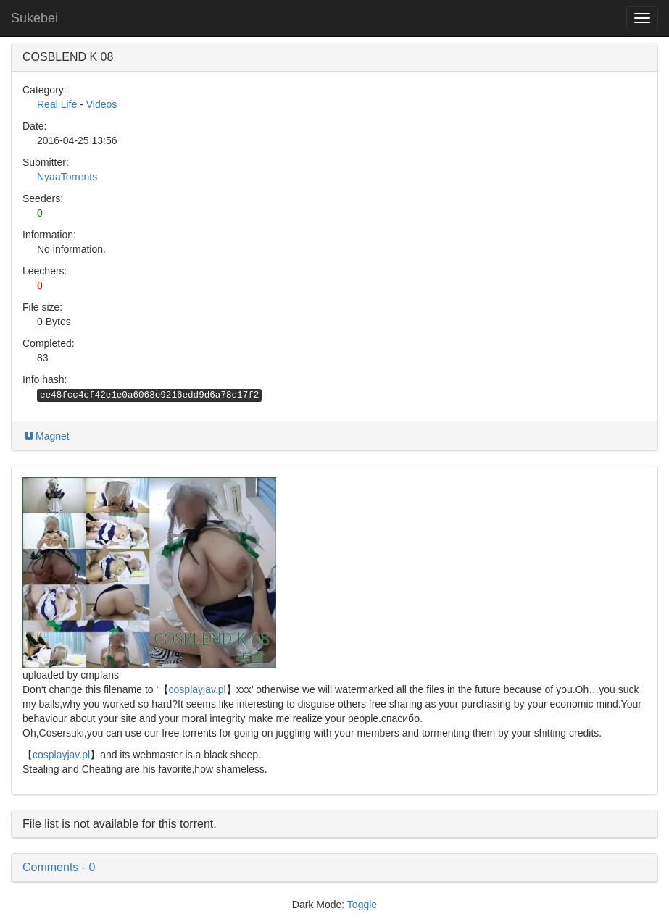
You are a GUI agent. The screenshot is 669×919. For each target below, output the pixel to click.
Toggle (362, 904)
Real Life (57, 104)
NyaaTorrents (67, 176)
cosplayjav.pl (197, 689)
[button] (334, 867)
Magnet (46, 436)
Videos (101, 104)
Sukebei (34, 18)
